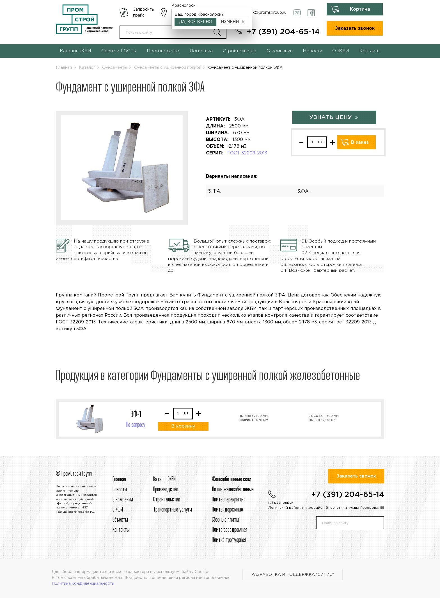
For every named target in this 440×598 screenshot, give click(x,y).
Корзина (360, 9)
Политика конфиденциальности (83, 583)
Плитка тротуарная (229, 540)
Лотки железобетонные (233, 489)
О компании (280, 51)
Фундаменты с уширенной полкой (167, 67)
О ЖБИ (340, 51)
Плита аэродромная (229, 530)
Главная (64, 67)
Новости (312, 51)
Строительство (239, 51)
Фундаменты (114, 67)
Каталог (87, 67)
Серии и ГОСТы (119, 51)
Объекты (120, 520)
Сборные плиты (225, 520)
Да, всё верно (195, 22)
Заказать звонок (355, 28)
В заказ (360, 142)
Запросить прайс (143, 12)
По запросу (135, 425)
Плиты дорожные (227, 509)
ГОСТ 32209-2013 (247, 153)
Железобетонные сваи (231, 479)
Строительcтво (166, 499)
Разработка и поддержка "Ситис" (292, 574)
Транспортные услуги (172, 509)
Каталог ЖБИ (75, 51)
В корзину (183, 426)
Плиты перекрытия (229, 499)
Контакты (369, 51)
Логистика (201, 51)
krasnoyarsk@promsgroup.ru (259, 12)
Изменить (232, 22)
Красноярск (183, 5)
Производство (163, 51)
